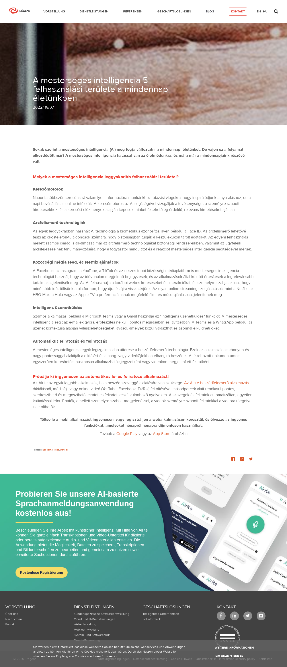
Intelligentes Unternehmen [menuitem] (161, 614)
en (259, 12)
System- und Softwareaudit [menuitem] (92, 635)
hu (265, 12)
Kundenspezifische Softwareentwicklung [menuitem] (101, 614)
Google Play (126, 433)
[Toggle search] (276, 10)
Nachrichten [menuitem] (13, 619)
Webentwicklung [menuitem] (85, 624)
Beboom (47, 449)
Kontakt (226, 607)
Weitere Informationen (234, 648)
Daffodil (64, 449)
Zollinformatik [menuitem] (152, 619)
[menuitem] (54, 12)
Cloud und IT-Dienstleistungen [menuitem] (94, 619)
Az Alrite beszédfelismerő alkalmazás (216, 382)
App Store (161, 433)
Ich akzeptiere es (229, 656)
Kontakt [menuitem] (10, 624)
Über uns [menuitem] (11, 614)
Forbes (55, 449)
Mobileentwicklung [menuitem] (86, 630)
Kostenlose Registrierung (41, 572)
